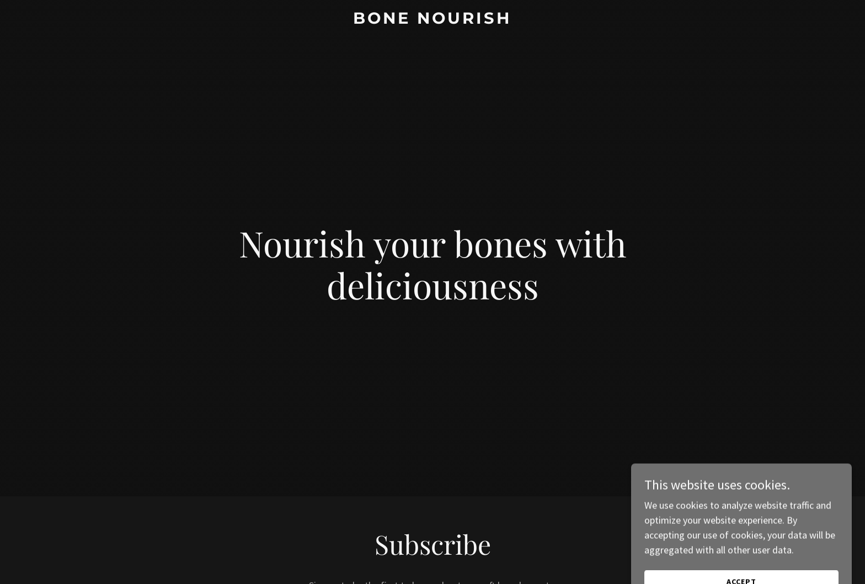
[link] (432, 20)
